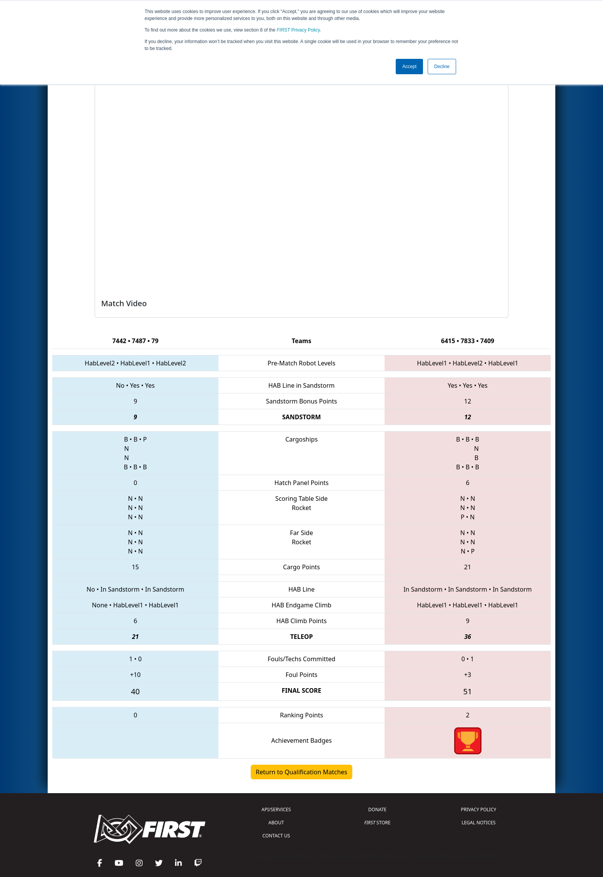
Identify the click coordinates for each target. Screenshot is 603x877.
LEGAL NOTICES (478, 822)
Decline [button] (442, 66)
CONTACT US (276, 835)
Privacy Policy (298, 30)
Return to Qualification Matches (301, 772)
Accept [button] (409, 66)
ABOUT (276, 822)
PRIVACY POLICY (478, 809)
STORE (377, 822)
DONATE (377, 809)
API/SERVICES (276, 809)
